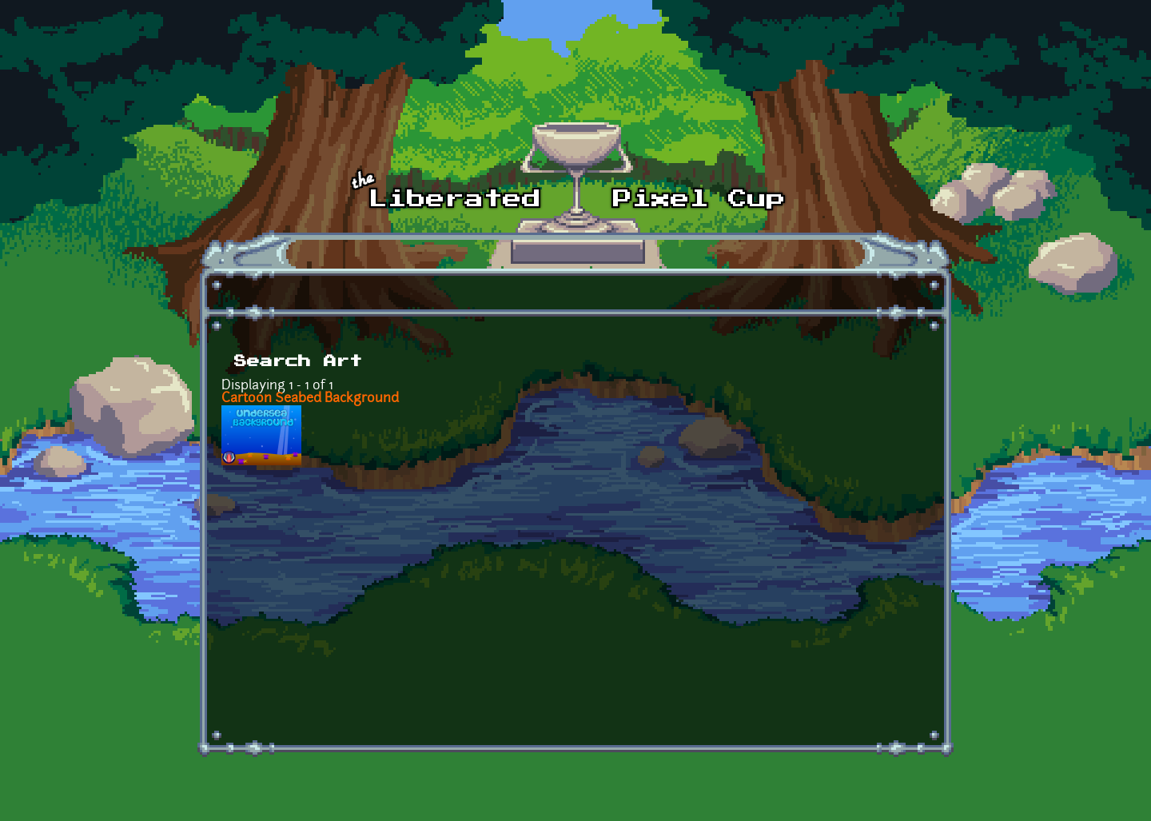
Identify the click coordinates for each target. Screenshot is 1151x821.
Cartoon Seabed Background (310, 399)
